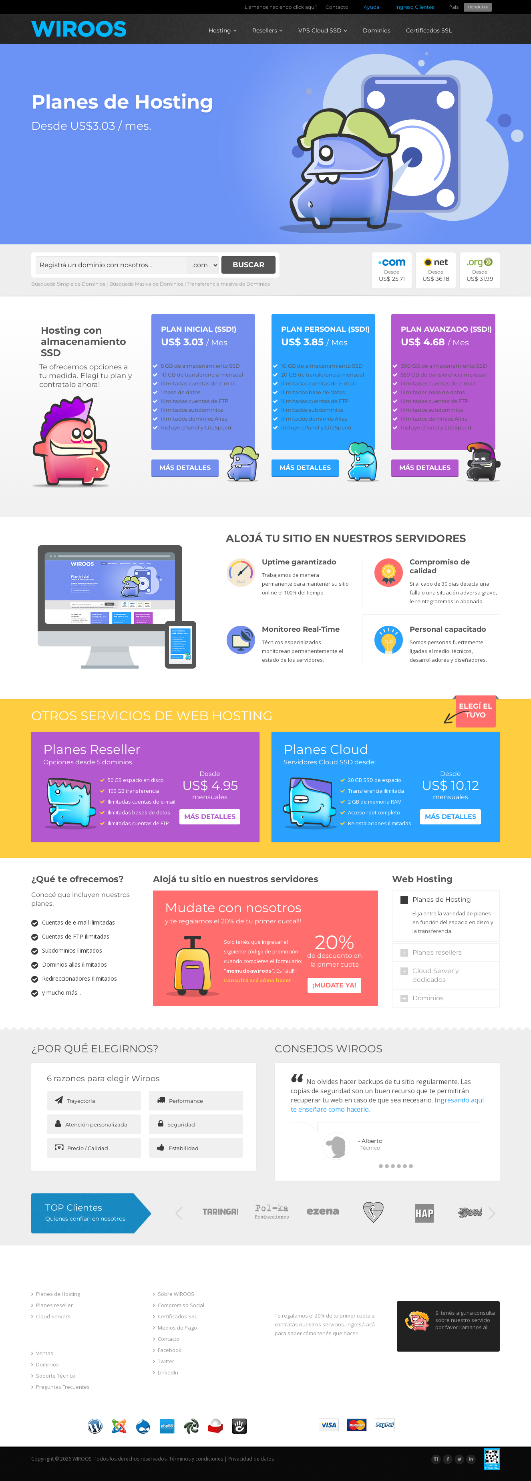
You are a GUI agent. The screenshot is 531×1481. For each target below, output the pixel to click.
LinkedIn (165, 1372)
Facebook (167, 1350)
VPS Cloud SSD (322, 30)
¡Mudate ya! (334, 985)
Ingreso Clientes (414, 7)
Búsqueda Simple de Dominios (68, 284)
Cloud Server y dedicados (435, 975)
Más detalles (209, 816)
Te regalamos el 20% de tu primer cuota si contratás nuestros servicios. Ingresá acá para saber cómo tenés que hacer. (325, 1324)
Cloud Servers (50, 1316)
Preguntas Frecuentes (60, 1386)
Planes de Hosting (441, 899)
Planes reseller (52, 1305)
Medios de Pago (175, 1327)
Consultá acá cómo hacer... (260, 980)
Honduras (478, 7)
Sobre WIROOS (173, 1294)
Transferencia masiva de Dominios (228, 284)
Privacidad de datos (251, 1458)
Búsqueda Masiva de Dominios (146, 284)
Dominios (376, 30)
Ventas (42, 1353)
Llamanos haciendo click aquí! (281, 7)
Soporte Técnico (53, 1375)
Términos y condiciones (196, 1458)
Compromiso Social (178, 1305)
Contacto (337, 7)
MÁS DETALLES (185, 468)
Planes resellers (437, 952)
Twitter (163, 1361)
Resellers (267, 30)
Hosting (223, 30)
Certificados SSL (429, 30)
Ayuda (371, 7)
